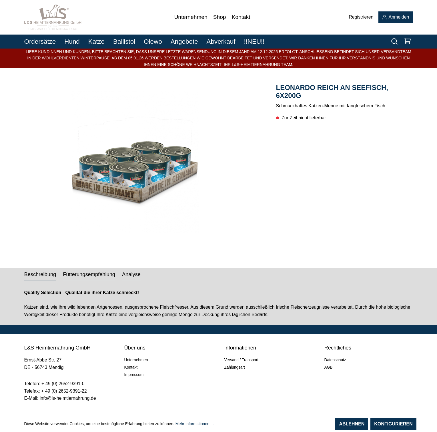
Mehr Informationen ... (194, 424)
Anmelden (395, 17)
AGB (328, 367)
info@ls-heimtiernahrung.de (68, 398)
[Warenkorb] (407, 42)
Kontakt (130, 367)
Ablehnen (351, 423)
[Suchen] (394, 42)
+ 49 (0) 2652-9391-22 (64, 391)
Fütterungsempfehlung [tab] (89, 274)
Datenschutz (335, 360)
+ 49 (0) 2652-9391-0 (63, 383)
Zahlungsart (234, 367)
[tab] (40, 274)
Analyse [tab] (131, 274)
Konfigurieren (393, 423)
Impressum (134, 375)
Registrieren (361, 17)
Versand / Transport (241, 360)
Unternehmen (136, 360)
